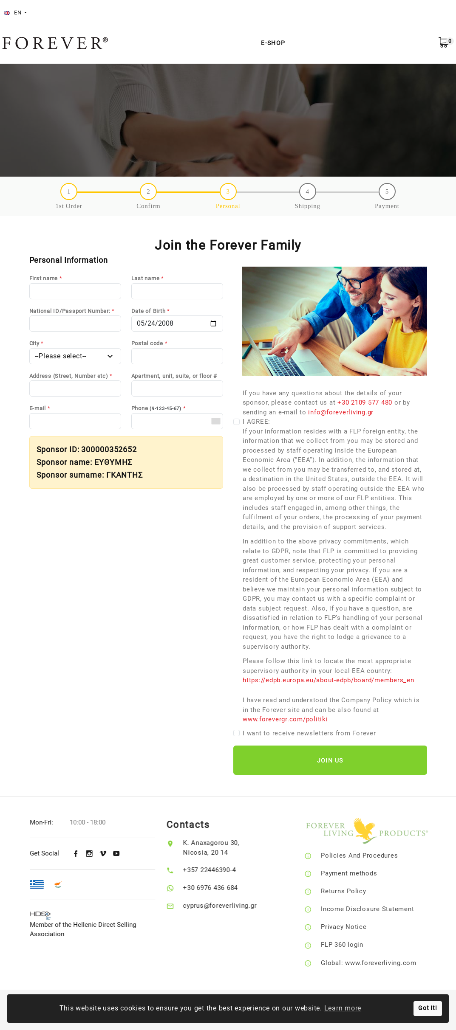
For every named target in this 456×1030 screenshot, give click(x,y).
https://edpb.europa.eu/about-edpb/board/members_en (328, 680)
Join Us (330, 760)
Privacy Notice (356, 927)
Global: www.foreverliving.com (381, 963)
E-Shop (273, 42)
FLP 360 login (354, 945)
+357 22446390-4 (218, 870)
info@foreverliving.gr (341, 412)
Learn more (343, 1008)
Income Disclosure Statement (379, 909)
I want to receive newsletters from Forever (309, 733)
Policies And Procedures (371, 855)
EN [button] (13, 12)
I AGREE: (335, 551)
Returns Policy (356, 891)
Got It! (427, 1008)
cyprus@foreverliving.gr (229, 905)
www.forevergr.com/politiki (285, 719)
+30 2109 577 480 (364, 402)
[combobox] (215, 421)
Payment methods (361, 873)
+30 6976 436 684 (219, 888)
